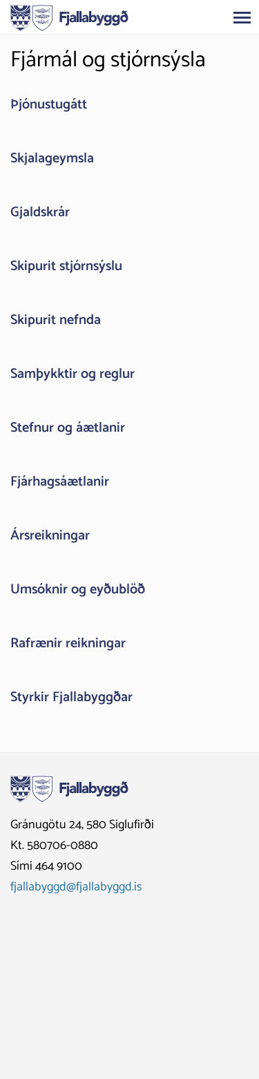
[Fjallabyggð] (69, 16)
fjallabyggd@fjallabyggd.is (76, 887)
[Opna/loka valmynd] (241, 17)
